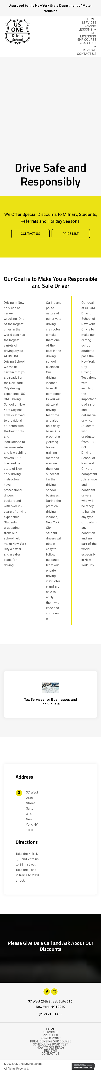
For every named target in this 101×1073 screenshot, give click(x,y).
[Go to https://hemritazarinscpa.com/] (50, 694)
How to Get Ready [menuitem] (50, 1047)
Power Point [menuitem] (50, 1038)
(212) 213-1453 (50, 1014)
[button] (30, 233)
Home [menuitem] (50, 1029)
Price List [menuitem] (50, 1035)
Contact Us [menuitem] (50, 1053)
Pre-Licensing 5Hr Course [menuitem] (50, 1041)
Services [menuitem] (50, 1032)
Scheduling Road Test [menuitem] (50, 1044)
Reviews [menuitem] (50, 1050)
